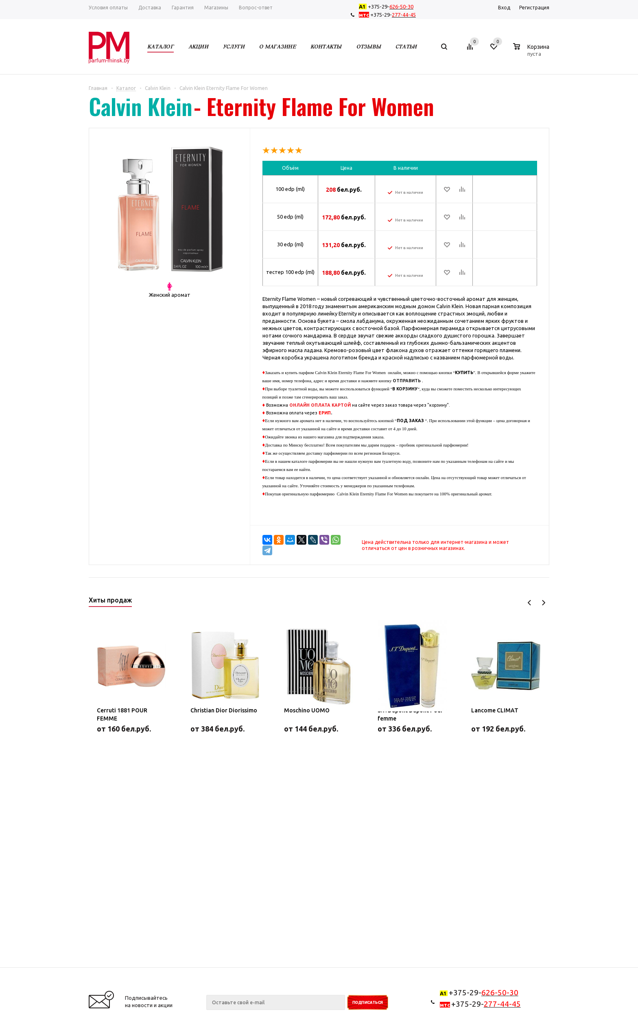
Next (543, 603)
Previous (529, 603)
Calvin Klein (140, 106)
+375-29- (388, 6)
